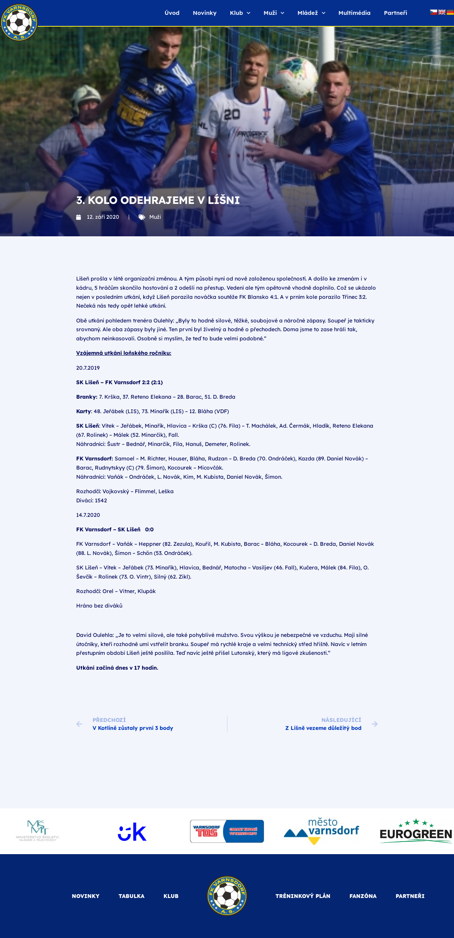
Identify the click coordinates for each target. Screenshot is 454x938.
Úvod (172, 12)
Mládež (311, 13)
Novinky (204, 12)
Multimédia (355, 12)
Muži (274, 13)
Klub (240, 13)
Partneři (395, 12)
